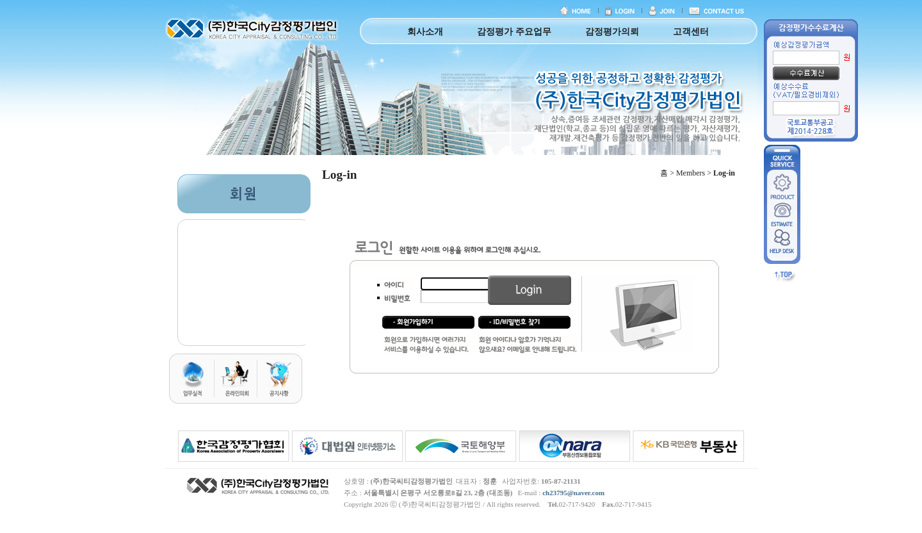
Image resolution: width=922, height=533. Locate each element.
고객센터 (691, 32)
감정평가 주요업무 (514, 32)
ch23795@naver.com (573, 492)
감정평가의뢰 (612, 32)
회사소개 (425, 32)
